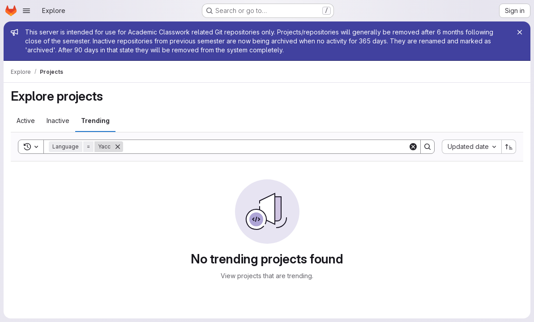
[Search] (265, 146)
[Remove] (117, 146)
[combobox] (471, 147)
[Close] (519, 32)
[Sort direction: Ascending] (509, 147)
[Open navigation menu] (26, 11)
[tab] (26, 121)
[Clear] (413, 146)
